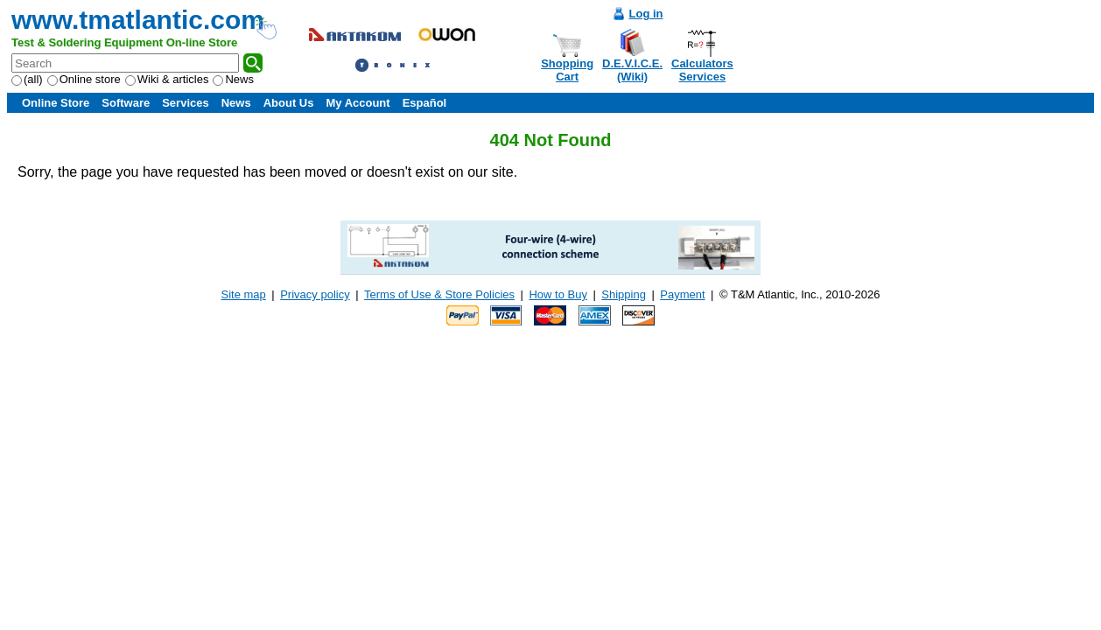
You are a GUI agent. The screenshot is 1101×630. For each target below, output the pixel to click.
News (233, 79)
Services (185, 102)
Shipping (623, 294)
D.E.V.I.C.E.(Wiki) (632, 70)
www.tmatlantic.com (137, 19)
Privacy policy (314, 294)
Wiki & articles (167, 79)
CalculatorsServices (702, 70)
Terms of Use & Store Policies (439, 294)
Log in (646, 13)
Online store (84, 79)
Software (126, 102)
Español (425, 102)
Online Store (55, 102)
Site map (243, 294)
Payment (682, 294)
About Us (288, 102)
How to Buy (557, 294)
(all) (27, 79)
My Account (357, 102)
